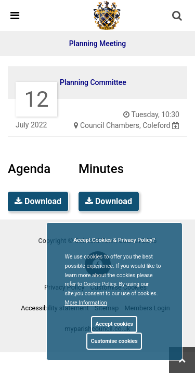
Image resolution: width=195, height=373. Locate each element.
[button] (178, 16)
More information (86, 302)
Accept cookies (114, 324)
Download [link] (38, 201)
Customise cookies (114, 341)
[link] (107, 15)
